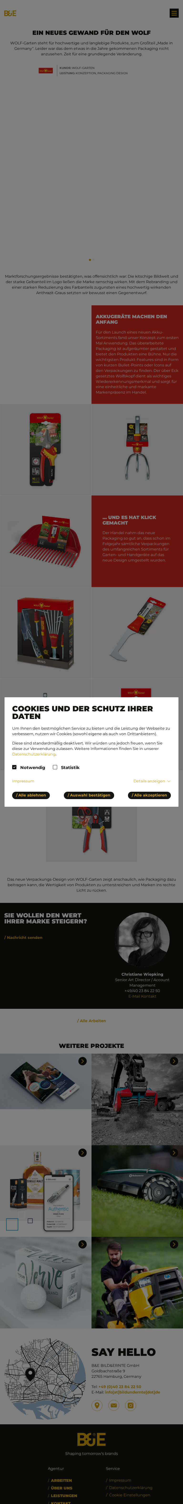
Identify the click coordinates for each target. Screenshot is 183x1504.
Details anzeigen (149, 781)
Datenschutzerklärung (34, 754)
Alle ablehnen (32, 795)
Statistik (70, 767)
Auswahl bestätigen (90, 795)
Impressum (23, 781)
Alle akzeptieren (150, 795)
